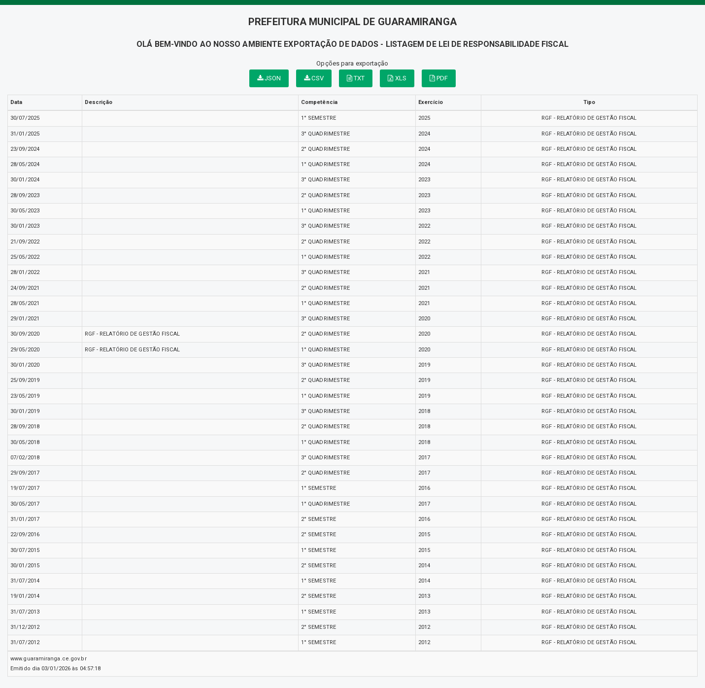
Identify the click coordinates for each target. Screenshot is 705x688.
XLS (397, 78)
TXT (356, 78)
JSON (269, 78)
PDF (439, 78)
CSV (314, 78)
